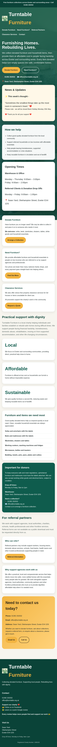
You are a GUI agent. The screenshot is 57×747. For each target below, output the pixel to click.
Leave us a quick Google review (16, 710)
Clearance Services (9, 34)
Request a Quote (13, 306)
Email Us (11, 640)
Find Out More (13, 275)
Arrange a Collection (15, 240)
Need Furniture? (23, 30)
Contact (22, 34)
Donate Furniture (8, 30)
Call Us (24, 640)
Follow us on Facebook (13, 707)
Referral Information (15, 557)
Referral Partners (38, 30)
